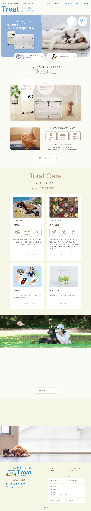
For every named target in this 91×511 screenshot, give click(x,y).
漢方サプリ (54, 492)
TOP (48, 3)
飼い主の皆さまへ (44, 390)
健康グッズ (73, 500)
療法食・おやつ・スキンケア (59, 495)
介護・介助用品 (55, 500)
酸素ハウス (54, 480)
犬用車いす (73, 480)
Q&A (76, 3)
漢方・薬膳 (52, 486)
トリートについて (57, 3)
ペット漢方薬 (55, 489)
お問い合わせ (84, 3)
